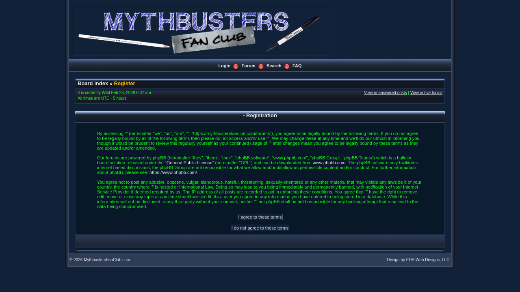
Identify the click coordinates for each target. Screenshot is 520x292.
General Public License (189, 162)
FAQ (297, 65)
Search (274, 65)
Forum (249, 65)
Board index (93, 83)
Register (124, 83)
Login (224, 65)
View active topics (426, 92)
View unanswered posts (385, 92)
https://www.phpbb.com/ (173, 172)
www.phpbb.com (329, 162)
